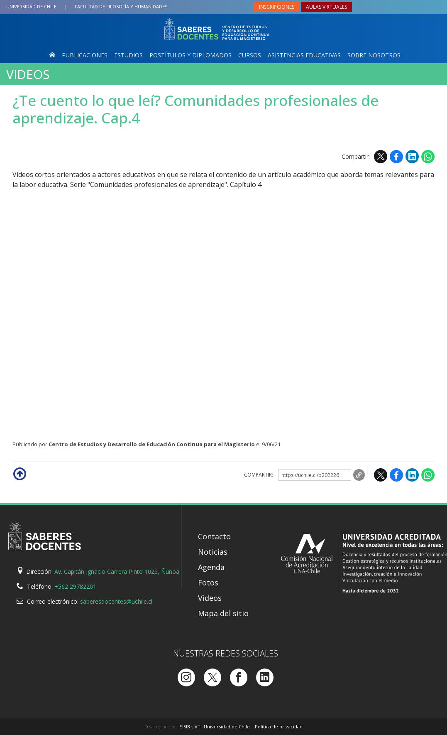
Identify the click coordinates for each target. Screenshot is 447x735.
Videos (27, 74)
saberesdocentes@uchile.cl (116, 601)
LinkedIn (412, 156)
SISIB (185, 726)
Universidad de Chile (31, 6)
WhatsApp (428, 156)
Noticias (212, 552)
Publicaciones (84, 55)
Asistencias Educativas (304, 55)
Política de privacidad (279, 726)
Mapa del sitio (223, 613)
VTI (198, 726)
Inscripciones (276, 6)
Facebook (396, 156)
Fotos (208, 583)
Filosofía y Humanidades (121, 6)
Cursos (249, 55)
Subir (19, 473)
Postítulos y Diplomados (190, 55)
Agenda (211, 567)
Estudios (128, 55)
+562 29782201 (75, 586)
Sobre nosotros (374, 55)
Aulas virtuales (326, 6)
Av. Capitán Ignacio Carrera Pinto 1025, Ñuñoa (116, 571)
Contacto (214, 536)
